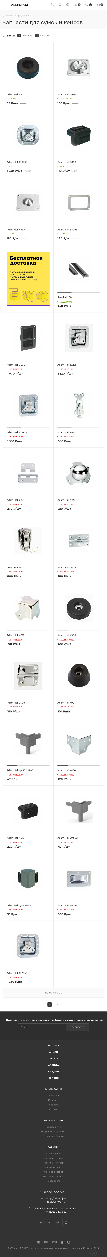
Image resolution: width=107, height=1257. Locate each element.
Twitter (49, 1222)
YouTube (65, 1222)
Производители (53, 1127)
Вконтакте (41, 1222)
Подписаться (78, 1027)
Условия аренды (54, 1167)
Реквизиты (53, 1104)
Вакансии (53, 1095)
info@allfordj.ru (56, 1201)
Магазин (53, 1045)
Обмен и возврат (53, 1171)
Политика (53, 1100)
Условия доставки (53, 1158)
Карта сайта (53, 1181)
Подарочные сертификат (54, 1131)
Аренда (53, 1065)
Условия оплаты (53, 1153)
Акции (53, 1052)
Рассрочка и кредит (54, 1176)
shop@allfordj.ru (56, 1198)
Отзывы (53, 1109)
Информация (53, 1120)
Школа (53, 1058)
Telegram (57, 1222)
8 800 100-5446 (54, 1192)
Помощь (53, 1147)
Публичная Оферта (53, 1136)
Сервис (53, 1078)
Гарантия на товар (53, 1162)
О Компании (53, 1089)
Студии (53, 1071)
